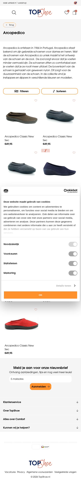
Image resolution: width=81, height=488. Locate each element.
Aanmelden (38, 385)
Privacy (21, 471)
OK (40, 295)
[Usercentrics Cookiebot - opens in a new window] (63, 191)
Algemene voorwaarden (39, 471)
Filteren (24, 91)
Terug (11, 25)
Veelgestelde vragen (65, 471)
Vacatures (10, 471)
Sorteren (61, 91)
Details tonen (63, 285)
